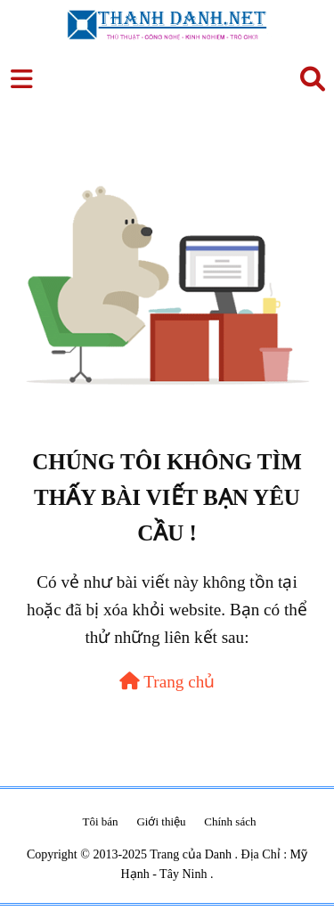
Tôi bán (100, 821)
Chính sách (230, 821)
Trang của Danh (192, 854)
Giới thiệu (160, 821)
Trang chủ (167, 681)
